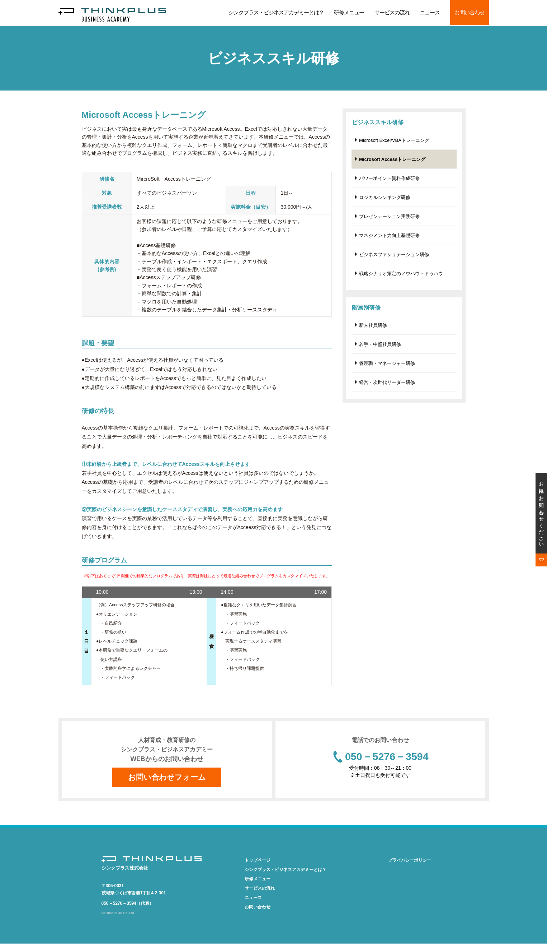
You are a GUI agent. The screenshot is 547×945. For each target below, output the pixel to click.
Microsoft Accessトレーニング (392, 159)
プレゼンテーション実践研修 (389, 218)
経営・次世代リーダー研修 (387, 386)
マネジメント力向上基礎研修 (389, 237)
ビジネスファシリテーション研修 (394, 256)
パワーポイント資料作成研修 (389, 179)
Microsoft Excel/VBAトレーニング (394, 140)
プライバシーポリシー (409, 861)
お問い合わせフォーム (166, 777)
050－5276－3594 (386, 757)
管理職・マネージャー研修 (387, 367)
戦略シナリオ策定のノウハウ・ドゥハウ (401, 276)
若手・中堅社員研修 (380, 347)
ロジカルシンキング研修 (384, 198)
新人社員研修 (373, 328)
